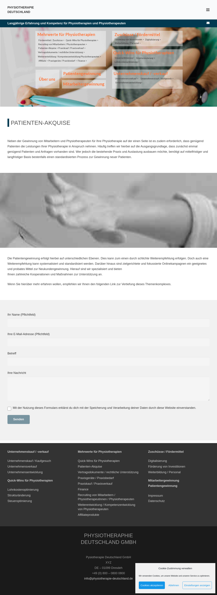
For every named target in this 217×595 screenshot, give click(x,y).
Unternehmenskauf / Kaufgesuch (29, 461)
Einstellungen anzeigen (197, 585)
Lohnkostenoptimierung (23, 489)
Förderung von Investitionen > (129, 38)
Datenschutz (157, 501)
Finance (83, 489)
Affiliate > (43, 56)
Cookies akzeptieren (152, 585)
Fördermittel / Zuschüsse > (51, 38)
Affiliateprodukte (88, 514)
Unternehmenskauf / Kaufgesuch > (157, 72)
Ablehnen (173, 585)
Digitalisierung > (153, 38)
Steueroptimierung (19, 501)
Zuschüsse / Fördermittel (136, 34)
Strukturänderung (19, 495)
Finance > (82, 56)
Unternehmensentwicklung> (128, 76)
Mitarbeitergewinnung (82, 84)
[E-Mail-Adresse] (208, 22)
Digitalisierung (157, 461)
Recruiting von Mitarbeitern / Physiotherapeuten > (62, 42)
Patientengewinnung (81, 73)
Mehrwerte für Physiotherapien (65, 34)
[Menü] (208, 10)
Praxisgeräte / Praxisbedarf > (62, 56)
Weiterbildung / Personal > (128, 41)
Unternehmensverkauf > (126, 72)
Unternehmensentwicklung (25, 472)
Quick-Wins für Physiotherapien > (82, 38)
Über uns (46, 79)
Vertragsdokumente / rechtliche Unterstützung (108, 472)
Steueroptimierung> (124, 54)
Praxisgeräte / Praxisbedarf (96, 478)
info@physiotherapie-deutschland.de (108, 578)
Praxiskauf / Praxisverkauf (95, 483)
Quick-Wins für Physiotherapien (99, 461)
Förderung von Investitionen (166, 466)
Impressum (155, 495)
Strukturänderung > (145, 54)
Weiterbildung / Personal (164, 472)
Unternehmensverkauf (22, 466)
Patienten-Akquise (90, 466)
